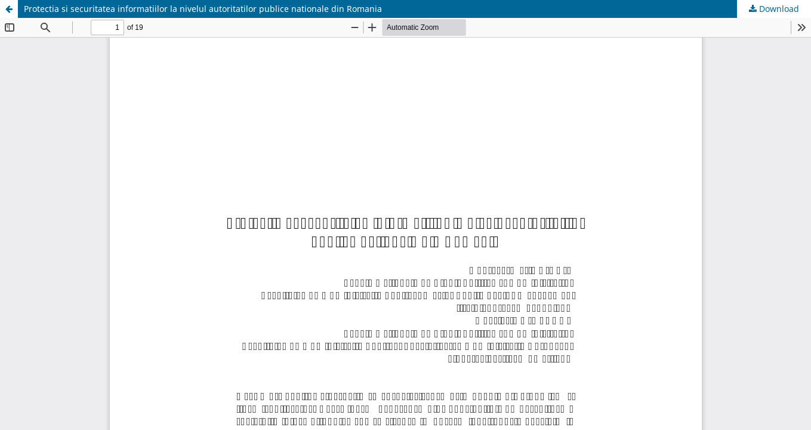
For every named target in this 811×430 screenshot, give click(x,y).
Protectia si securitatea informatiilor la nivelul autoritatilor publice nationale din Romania (203, 8)
